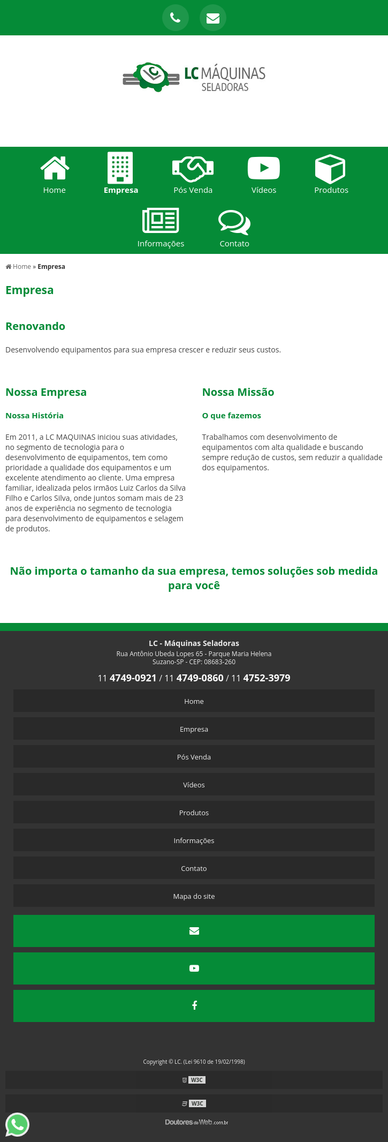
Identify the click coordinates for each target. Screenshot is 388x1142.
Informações (194, 840)
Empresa (194, 729)
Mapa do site (194, 896)
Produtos (194, 812)
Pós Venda (194, 757)
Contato (194, 868)
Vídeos (193, 785)
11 (127, 678)
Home (194, 701)
